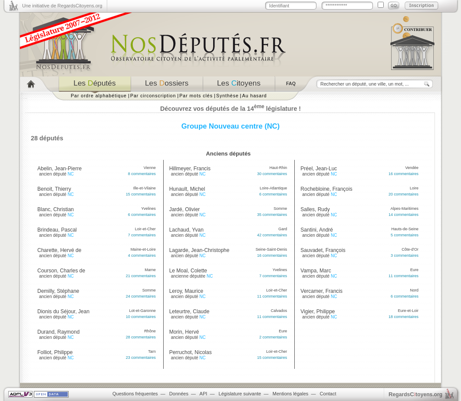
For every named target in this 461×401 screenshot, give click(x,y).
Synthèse (227, 95)
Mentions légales (291, 393)
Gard (282, 229)
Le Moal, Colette (188, 271)
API (203, 393)
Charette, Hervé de (59, 250)
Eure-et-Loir (408, 310)
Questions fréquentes (135, 393)
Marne (150, 270)
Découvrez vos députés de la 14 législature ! (230, 108)
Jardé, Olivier (184, 209)
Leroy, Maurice (186, 291)
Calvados (279, 310)
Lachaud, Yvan (186, 230)
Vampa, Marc (315, 271)
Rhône (150, 331)
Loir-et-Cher (145, 229)
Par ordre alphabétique (99, 95)
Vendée (411, 168)
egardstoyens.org (415, 394)
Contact (328, 393)
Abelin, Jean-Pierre (59, 169)
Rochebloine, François (326, 189)
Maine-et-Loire (143, 249)
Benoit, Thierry (54, 189)
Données (178, 393)
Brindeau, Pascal (57, 230)
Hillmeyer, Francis (190, 169)
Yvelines (148, 208)
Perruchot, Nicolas (190, 352)
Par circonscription (153, 95)
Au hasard (254, 95)
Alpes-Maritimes (404, 208)
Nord (414, 290)
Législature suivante (240, 393)
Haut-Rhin (278, 168)
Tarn (152, 351)
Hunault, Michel (187, 189)
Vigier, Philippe (317, 311)
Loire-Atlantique (273, 188)
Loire (414, 188)
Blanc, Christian (55, 209)
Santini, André (316, 230)
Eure (283, 331)
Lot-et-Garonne (142, 310)
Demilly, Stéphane (58, 291)
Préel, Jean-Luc (318, 169)
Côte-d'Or (410, 249)
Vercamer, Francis (321, 291)
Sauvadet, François (322, 250)
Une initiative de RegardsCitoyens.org (62, 5)
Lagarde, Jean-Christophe (199, 250)
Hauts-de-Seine (404, 229)
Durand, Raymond (58, 332)
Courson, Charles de (61, 271)
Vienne (150, 168)
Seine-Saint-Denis (271, 249)
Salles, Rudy (314, 209)
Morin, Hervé (184, 332)
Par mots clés (196, 95)
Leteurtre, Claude (189, 311)
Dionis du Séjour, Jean (63, 311)
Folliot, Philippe (54, 352)
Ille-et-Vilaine (144, 188)
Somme (149, 290)
